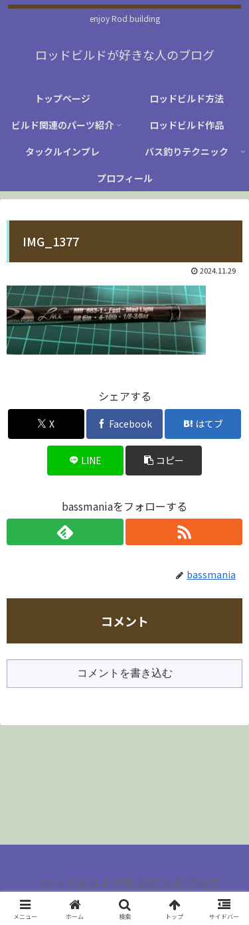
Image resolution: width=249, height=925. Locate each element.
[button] (163, 460)
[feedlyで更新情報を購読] (65, 532)
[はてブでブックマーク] (203, 424)
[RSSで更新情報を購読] (183, 532)
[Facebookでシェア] (124, 424)
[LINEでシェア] (85, 460)
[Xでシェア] (46, 424)
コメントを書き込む (125, 673)
